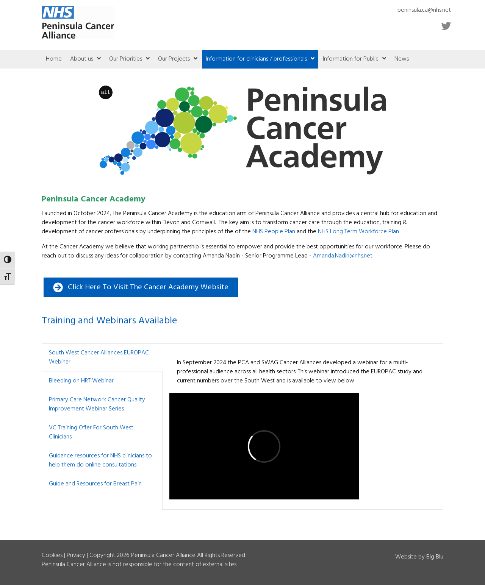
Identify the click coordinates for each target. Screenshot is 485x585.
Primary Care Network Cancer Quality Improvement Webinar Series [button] (97, 404)
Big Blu (434, 557)
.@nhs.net (342, 256)
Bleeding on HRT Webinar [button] (81, 381)
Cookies (52, 555)
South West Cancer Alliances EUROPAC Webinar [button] (99, 357)
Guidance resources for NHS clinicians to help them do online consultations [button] (100, 460)
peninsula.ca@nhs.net (424, 10)
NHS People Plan (273, 232)
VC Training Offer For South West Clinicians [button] (91, 432)
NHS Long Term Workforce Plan (358, 232)
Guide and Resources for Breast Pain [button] (95, 484)
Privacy (76, 555)
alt (105, 92)
